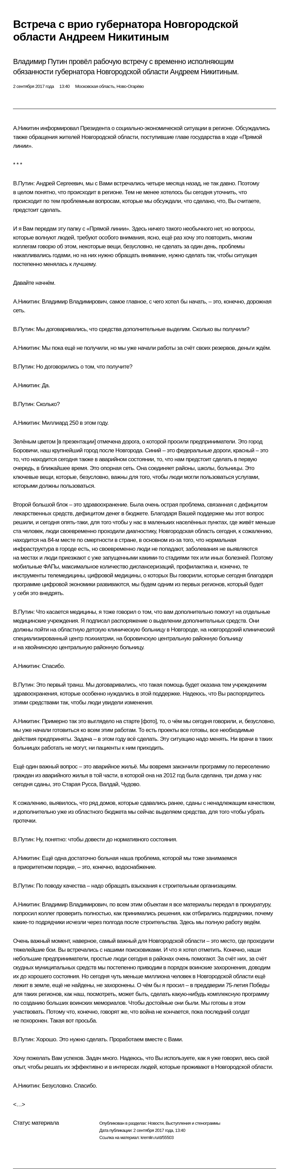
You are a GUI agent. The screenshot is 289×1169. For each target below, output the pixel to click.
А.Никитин (26, 128)
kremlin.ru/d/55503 (157, 1137)
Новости (155, 1123)
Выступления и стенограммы (192, 1123)
